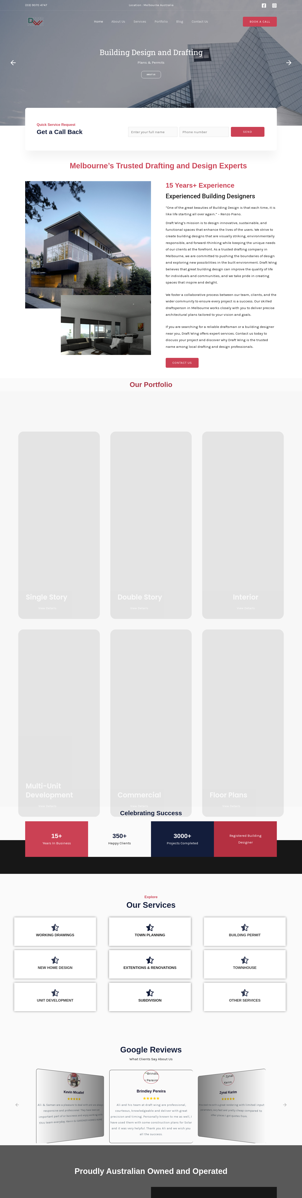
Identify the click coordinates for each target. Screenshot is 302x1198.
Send (247, 132)
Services (140, 22)
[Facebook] (264, 5)
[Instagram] (274, 5)
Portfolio (160, 22)
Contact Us (195, 22)
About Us (121, 22)
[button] (260, 22)
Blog (177, 22)
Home (102, 22)
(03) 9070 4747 (36, 5)
